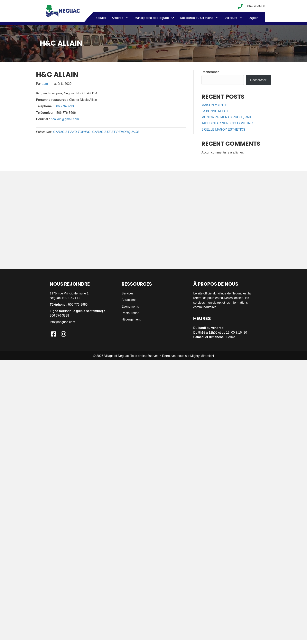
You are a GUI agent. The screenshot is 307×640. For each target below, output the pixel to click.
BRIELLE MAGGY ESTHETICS (223, 129)
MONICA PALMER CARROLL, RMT (226, 117)
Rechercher (210, 72)
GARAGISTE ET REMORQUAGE (115, 132)
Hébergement (131, 319)
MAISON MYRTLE (214, 105)
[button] (127, 18)
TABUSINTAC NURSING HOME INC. (227, 123)
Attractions (129, 299)
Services (128, 293)
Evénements (130, 306)
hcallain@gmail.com (65, 119)
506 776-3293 (64, 106)
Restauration (130, 313)
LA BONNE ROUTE (215, 111)
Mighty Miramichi (202, 355)
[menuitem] (253, 18)
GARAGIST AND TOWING (71, 132)
